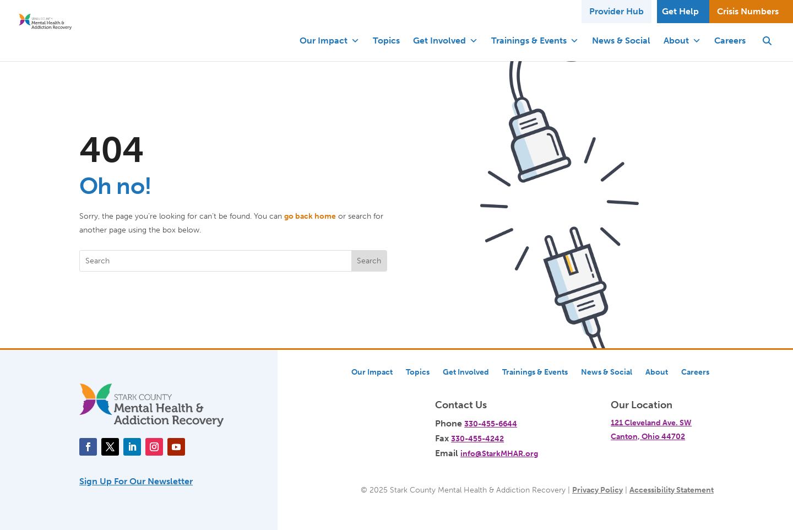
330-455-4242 (477, 439)
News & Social (621, 40)
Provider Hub (616, 11)
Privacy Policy (597, 490)
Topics (386, 40)
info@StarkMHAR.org (499, 453)
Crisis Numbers (748, 11)
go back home (310, 216)
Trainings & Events (535, 41)
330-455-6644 (490, 424)
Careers (730, 40)
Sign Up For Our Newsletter (136, 481)
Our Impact (330, 41)
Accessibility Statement (671, 490)
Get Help (680, 11)
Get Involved (445, 41)
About (682, 41)
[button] (767, 41)
